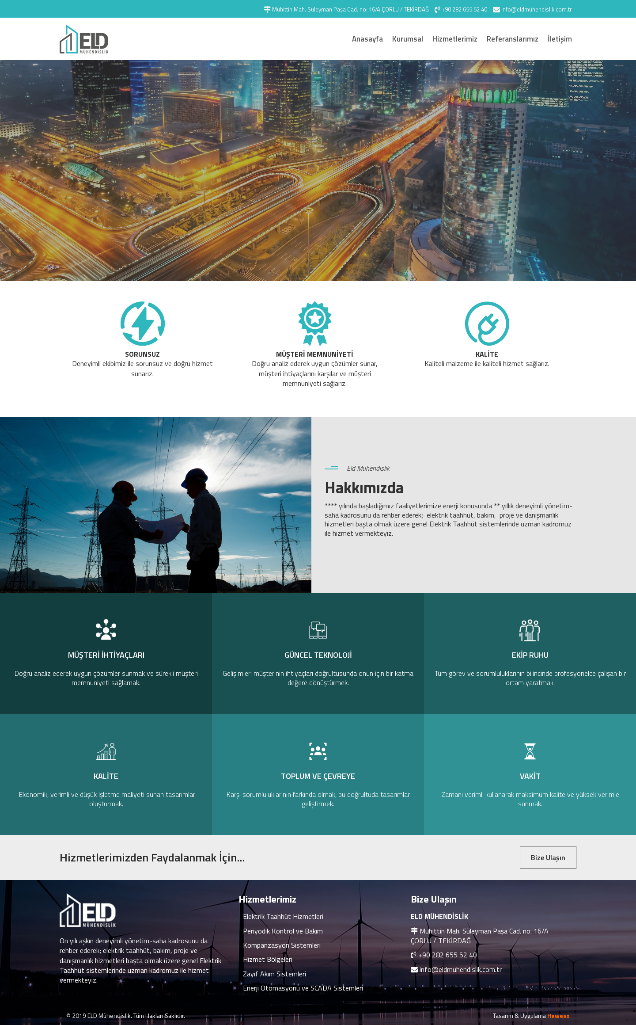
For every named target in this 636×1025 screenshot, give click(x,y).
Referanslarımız (512, 39)
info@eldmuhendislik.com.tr (461, 969)
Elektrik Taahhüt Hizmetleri (283, 916)
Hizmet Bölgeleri (267, 959)
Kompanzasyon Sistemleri (282, 945)
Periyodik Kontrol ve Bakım (283, 931)
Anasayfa (367, 39)
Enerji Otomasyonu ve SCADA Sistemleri (303, 988)
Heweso (558, 1015)
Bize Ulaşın (548, 857)
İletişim (560, 39)
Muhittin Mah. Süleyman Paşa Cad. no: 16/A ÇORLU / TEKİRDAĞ (480, 936)
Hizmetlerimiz (454, 39)
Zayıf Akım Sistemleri (274, 973)
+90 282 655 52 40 (447, 954)
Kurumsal (407, 39)
